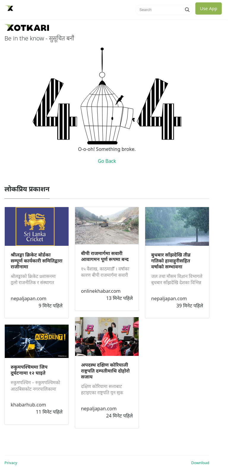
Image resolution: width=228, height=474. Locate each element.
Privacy (10, 462)
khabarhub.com (28, 404)
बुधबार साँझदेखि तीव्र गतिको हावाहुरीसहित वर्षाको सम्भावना (170, 260)
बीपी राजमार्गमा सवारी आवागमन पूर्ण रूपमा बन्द (105, 256)
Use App (208, 8)
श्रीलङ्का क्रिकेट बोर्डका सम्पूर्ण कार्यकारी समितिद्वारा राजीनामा (36, 260)
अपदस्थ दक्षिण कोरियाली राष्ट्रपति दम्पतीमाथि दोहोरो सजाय (105, 371)
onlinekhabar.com (101, 291)
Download (200, 462)
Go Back (107, 161)
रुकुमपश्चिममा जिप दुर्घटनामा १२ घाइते (29, 370)
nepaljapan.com (28, 298)
